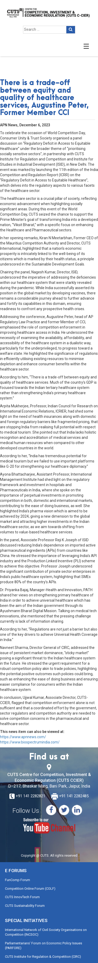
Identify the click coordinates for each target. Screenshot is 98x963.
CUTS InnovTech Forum (22, 897)
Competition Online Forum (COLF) (30, 889)
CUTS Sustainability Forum (25, 906)
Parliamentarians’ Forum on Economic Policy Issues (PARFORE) (43, 945)
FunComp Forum (17, 880)
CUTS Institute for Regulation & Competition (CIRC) (43, 957)
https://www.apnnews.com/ (23, 737)
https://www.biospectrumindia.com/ (30, 742)
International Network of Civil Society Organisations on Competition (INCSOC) (46, 932)
